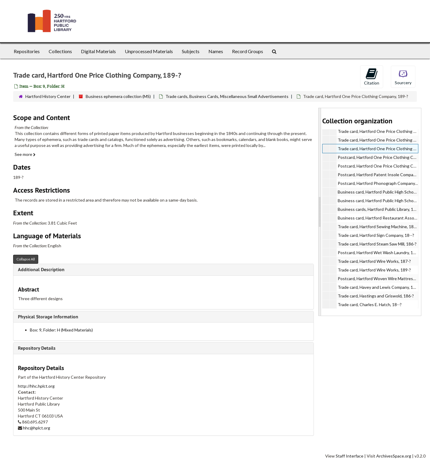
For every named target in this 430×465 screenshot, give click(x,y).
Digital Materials (98, 51)
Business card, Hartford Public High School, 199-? (383, 200)
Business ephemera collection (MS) (118, 96)
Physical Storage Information (48, 317)
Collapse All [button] (25, 259)
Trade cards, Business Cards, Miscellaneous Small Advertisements (226, 96)
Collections (60, 51)
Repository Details (37, 348)
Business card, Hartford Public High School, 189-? (383, 191)
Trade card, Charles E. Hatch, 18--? (370, 304)
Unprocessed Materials (149, 51)
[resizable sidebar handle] (320, 212)
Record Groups (247, 51)
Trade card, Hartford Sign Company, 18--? (376, 235)
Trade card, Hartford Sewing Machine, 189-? (378, 226)
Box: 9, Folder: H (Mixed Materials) (61, 329)
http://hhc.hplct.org (36, 386)
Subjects (190, 51)
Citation (371, 76)
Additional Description (41, 269)
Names (215, 51)
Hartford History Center (47, 96)
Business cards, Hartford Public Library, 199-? (379, 209)
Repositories (27, 51)
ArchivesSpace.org (393, 455)
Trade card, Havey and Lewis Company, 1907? (380, 287)
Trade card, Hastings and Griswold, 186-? (376, 295)
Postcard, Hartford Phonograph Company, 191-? (382, 183)
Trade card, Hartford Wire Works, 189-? (374, 269)
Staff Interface (349, 455)
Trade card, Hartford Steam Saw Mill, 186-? (377, 243)
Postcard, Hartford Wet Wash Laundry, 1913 (379, 252)
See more (25, 154)
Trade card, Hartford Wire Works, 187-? (374, 261)
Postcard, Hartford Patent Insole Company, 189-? (384, 174)
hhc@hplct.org (36, 427)
